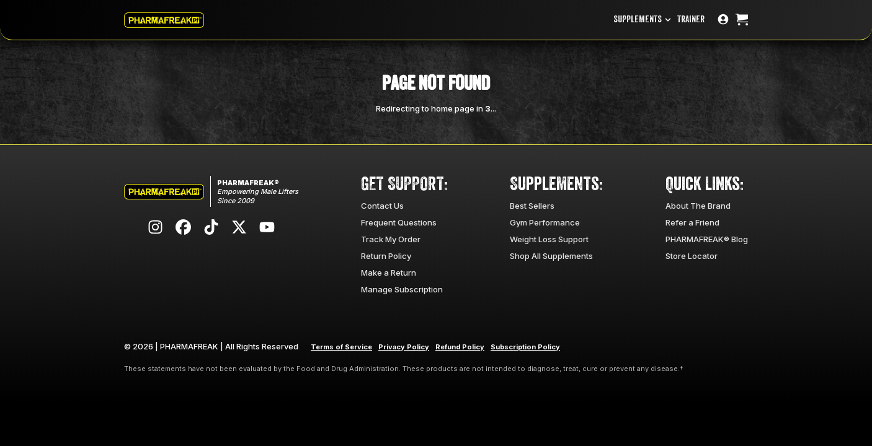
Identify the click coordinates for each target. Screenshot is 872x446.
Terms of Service (341, 347)
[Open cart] (742, 20)
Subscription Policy (525, 347)
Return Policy (386, 256)
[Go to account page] (723, 20)
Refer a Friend (692, 222)
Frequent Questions (399, 222)
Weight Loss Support (549, 239)
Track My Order (390, 239)
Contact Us (382, 206)
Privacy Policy (403, 347)
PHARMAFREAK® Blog (706, 239)
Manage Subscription (402, 289)
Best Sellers (532, 206)
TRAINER (691, 19)
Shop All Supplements (551, 256)
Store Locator (691, 256)
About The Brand (698, 206)
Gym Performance (545, 222)
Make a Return (388, 273)
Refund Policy (459, 347)
